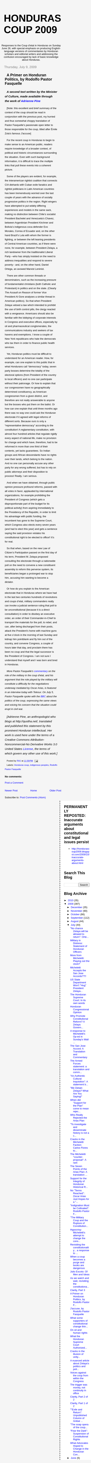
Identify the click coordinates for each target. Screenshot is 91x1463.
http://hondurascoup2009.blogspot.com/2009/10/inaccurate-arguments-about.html (80, 855)
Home (33, 790)
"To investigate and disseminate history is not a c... (79, 1130)
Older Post (55, 790)
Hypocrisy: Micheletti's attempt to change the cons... (77, 1235)
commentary (41, 671)
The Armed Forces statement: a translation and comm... (79, 1066)
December (77, 907)
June (74, 1457)
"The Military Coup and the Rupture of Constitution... (79, 1221)
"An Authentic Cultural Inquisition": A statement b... (79, 1080)
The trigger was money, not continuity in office (78, 1389)
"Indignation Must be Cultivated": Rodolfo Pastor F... (79, 1209)
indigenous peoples (39, 765)
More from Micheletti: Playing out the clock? (79, 959)
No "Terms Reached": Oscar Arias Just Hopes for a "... (79, 1196)
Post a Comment (14, 782)
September (77, 917)
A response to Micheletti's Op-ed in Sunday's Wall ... (79, 1036)
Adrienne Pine (30, 101)
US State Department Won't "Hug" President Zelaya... (78, 985)
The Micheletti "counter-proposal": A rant (78, 1158)
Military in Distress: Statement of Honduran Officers (78, 946)
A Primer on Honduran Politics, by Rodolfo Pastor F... (79, 1299)
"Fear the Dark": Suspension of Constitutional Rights (79, 1435)
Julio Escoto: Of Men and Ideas (79, 1273)
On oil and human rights (78, 1331)
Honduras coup (21, 765)
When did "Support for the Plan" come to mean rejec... (79, 1105)
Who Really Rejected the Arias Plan (78, 1117)
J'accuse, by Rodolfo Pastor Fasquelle (79, 1311)
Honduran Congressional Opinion (79, 1009)
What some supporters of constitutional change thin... (79, 1322)
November (77, 910)
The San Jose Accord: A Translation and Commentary (78, 1051)
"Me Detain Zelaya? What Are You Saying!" (79, 1092)
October (75, 914)
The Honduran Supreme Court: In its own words (78, 999)
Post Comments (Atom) (33, 797)
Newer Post (11, 790)
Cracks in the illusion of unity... (77, 1354)
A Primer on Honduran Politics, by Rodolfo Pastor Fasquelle (28, 79)
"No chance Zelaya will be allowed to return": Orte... (79, 932)
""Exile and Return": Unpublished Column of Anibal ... (78, 1415)
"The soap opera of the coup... (79, 1426)
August (75, 921)
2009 (71, 903)
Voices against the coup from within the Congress (79, 1377)
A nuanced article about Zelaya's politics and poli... (79, 1365)
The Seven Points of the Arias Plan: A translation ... (78, 1170)
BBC (43, 696)
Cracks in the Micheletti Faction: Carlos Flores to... (79, 1145)
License (28, 748)
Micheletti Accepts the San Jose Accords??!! (78, 972)
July (73, 924)
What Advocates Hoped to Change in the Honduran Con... (79, 1449)
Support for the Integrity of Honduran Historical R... (79, 1182)
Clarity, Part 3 (77, 1290)
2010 (71, 900)
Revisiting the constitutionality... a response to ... (79, 1249)
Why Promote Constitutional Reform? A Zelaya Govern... (79, 1021)
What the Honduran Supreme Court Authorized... (78, 1342)
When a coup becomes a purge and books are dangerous (77, 1262)
